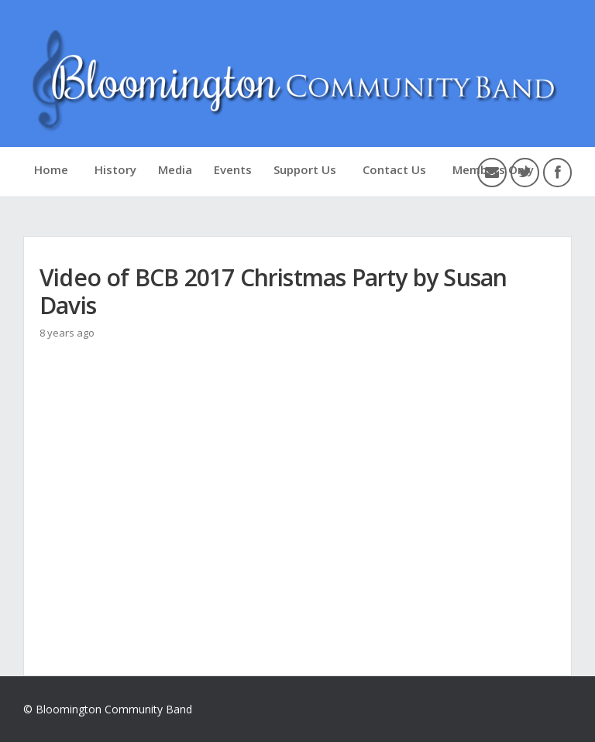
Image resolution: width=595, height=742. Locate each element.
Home (51, 169)
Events (233, 169)
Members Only (493, 169)
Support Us (304, 169)
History (115, 169)
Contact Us (394, 169)
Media (175, 169)
